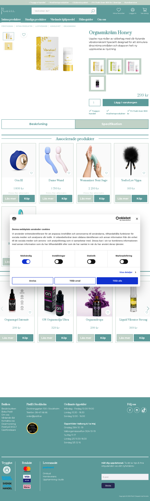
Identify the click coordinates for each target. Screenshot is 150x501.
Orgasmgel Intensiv (16, 369)
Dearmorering (8, 424)
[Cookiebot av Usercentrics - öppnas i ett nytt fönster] (118, 219)
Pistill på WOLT (9, 427)
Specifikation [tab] (112, 124)
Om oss (101, 19)
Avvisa (32, 281)
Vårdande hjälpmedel (63, 19)
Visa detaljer (125, 272)
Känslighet (55, 26)
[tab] (8, 36)
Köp (27, 311)
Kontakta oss (8, 421)
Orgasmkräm (70, 26)
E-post (104, 471)
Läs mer (10, 311)
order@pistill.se (34, 416)
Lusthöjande (41, 26)
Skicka (108, 486)
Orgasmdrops (94, 369)
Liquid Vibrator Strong (133, 369)
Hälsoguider (86, 19)
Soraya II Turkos (18, 293)
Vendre (146, 496)
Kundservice (131, 2)
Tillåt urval (75, 281)
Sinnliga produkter (35, 19)
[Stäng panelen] (137, 219)
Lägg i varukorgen (125, 102)
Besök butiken (8, 408)
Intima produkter (24, 26)
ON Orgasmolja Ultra (55, 369)
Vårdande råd (8, 418)
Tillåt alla (117, 281)
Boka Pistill (6, 411)
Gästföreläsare (8, 430)
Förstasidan (7, 26)
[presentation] (8, 36)
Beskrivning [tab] (38, 124)
